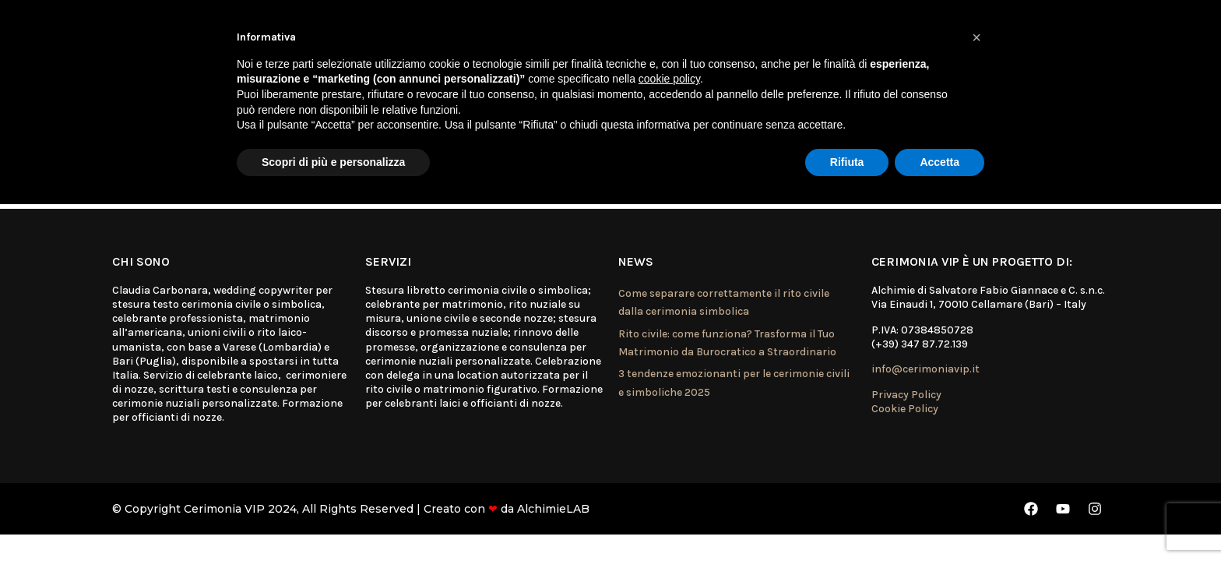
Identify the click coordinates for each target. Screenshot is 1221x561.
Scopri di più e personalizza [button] (333, 162)
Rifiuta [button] (847, 162)
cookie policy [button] (669, 78)
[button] (976, 37)
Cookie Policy (904, 408)
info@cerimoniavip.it (925, 369)
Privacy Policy (906, 394)
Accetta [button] (939, 162)
